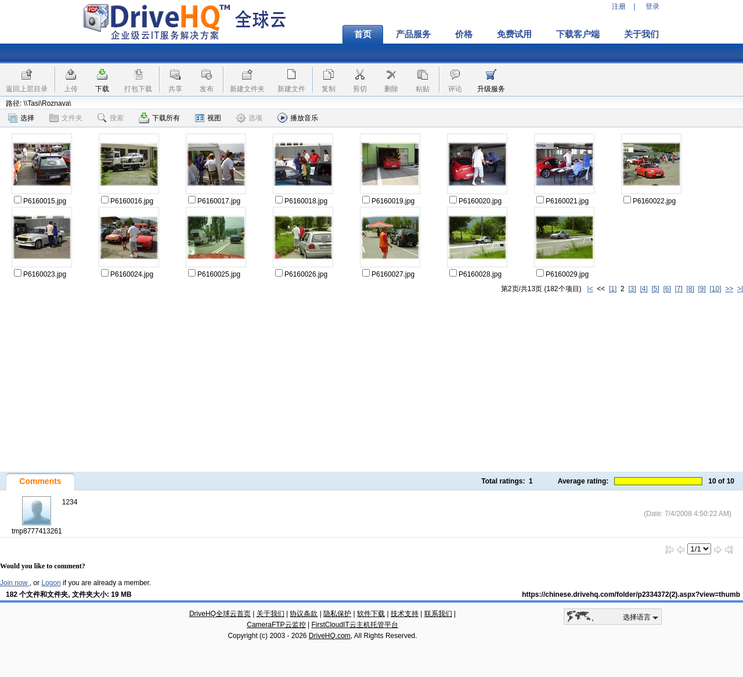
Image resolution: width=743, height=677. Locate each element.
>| (740, 289)
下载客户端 (578, 34)
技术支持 (405, 614)
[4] (643, 289)
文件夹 (65, 118)
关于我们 (641, 34)
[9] (701, 289)
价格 (464, 34)
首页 (363, 34)
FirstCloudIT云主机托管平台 (354, 625)
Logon (50, 583)
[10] (716, 289)
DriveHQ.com (330, 636)
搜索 (111, 118)
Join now (15, 583)
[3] (632, 289)
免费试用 (514, 34)
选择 (21, 118)
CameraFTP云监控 (276, 625)
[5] (655, 289)
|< (590, 289)
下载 (102, 89)
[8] (690, 289)
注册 (619, 6)
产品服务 (413, 34)
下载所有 (159, 118)
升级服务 (491, 89)
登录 (652, 6)
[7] (678, 289)
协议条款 (304, 614)
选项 (249, 118)
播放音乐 (297, 118)
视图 (208, 118)
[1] (612, 289)
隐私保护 (337, 614)
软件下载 (371, 614)
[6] (666, 289)
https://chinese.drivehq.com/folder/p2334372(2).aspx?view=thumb (631, 594)
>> (729, 289)
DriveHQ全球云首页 (220, 614)
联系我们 (438, 614)
